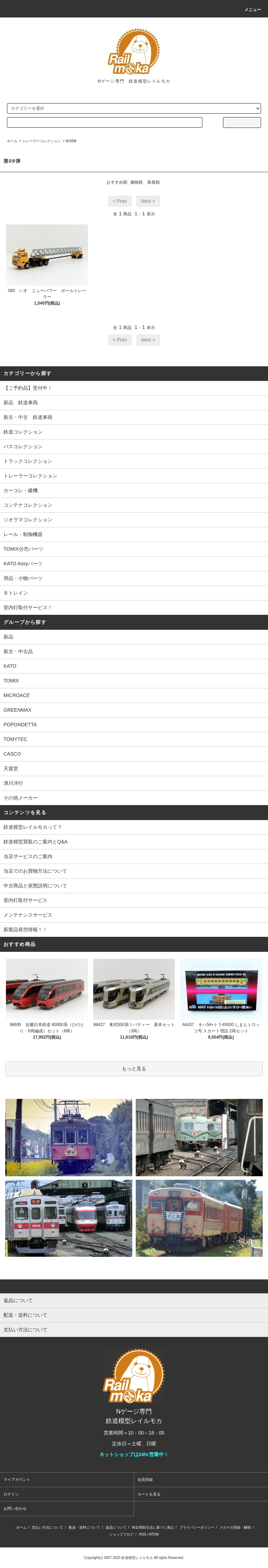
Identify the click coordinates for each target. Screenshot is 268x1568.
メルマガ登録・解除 (235, 1527)
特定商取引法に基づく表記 (153, 1527)
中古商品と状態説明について (35, 885)
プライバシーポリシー (196, 1527)
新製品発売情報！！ (25, 929)
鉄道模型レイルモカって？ (32, 827)
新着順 (153, 182)
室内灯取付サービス (25, 900)
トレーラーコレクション (41, 141)
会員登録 (145, 1479)
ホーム (12, 141)
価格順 (136, 182)
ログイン (11, 1494)
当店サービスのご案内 (27, 856)
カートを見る (149, 1494)
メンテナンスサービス (27, 915)
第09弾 (71, 141)
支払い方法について (47, 1527)
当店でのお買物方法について (35, 871)
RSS (143, 1534)
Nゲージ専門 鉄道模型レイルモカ (134, 81)
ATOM (154, 1534)
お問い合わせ (15, 1508)
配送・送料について (84, 1527)
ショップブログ (121, 1534)
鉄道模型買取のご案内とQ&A (35, 841)
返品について (116, 1527)
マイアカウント (16, 1479)
